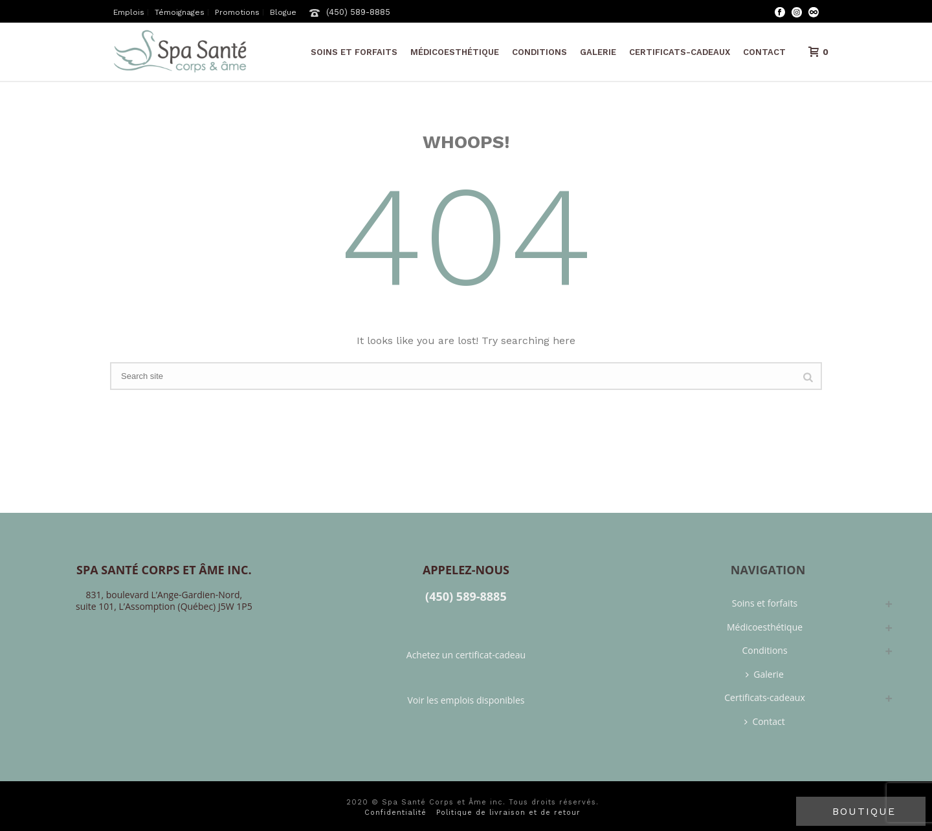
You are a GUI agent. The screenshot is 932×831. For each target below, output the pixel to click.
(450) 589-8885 (358, 12)
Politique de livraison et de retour (508, 812)
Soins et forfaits (354, 52)
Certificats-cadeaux (679, 52)
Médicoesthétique (454, 52)
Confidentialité (395, 812)
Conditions (539, 52)
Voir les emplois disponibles (465, 700)
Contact (764, 52)
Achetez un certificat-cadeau (466, 655)
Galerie (598, 52)
